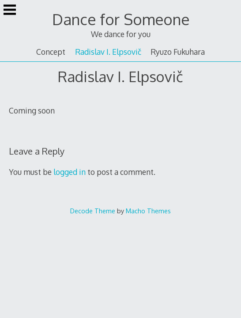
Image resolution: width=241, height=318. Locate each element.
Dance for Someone (120, 19)
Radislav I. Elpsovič (108, 52)
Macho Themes (148, 211)
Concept (50, 52)
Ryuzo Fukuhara (178, 52)
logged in (69, 172)
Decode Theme (92, 211)
